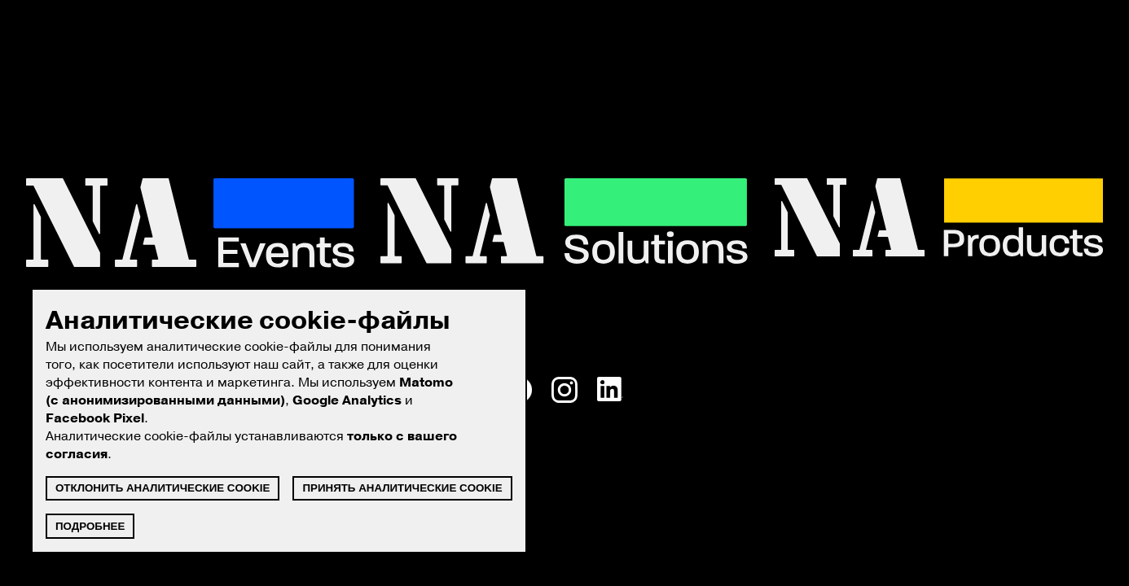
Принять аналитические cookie (402, 488)
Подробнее (90, 526)
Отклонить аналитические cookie (162, 488)
